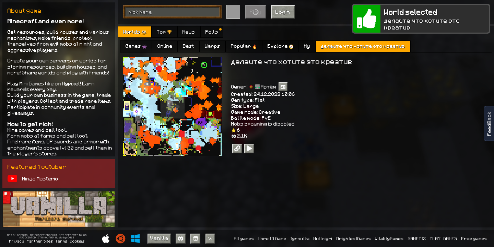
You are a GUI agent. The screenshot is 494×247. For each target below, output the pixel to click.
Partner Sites (40, 241)
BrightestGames (354, 238)
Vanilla (159, 238)
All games (244, 238)
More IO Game (272, 238)
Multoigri (323, 238)
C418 (71, 238)
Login (282, 11)
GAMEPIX (417, 238)
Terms (62, 241)
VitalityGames (389, 238)
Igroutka (300, 238)
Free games (474, 238)
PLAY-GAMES (443, 238)
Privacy (16, 241)
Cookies (77, 241)
